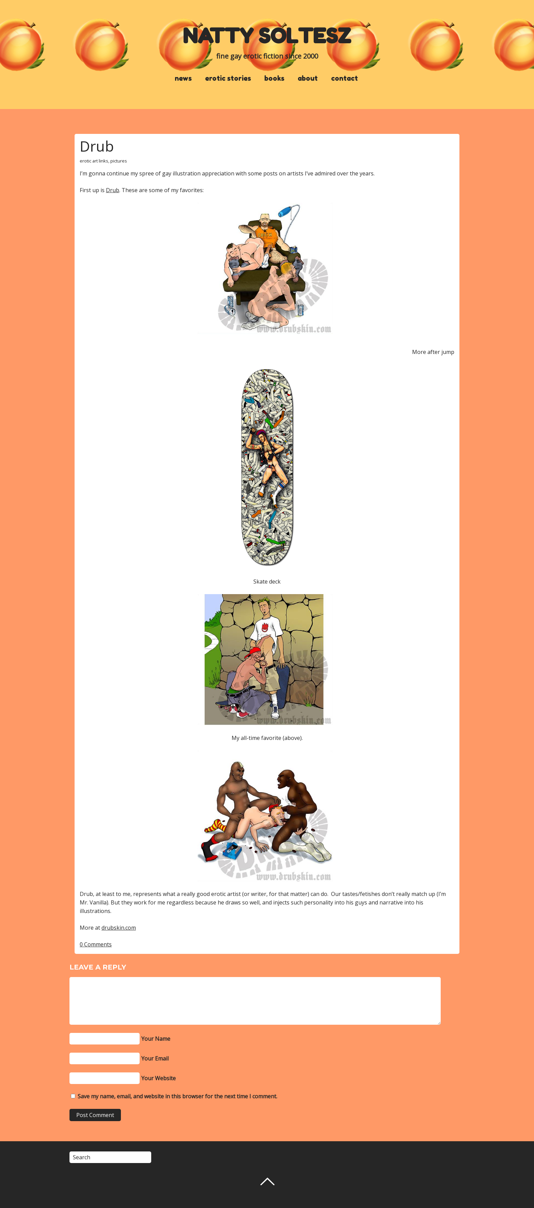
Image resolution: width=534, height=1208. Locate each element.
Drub (97, 146)
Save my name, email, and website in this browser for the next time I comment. (177, 1096)
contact (344, 78)
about (308, 78)
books (274, 78)
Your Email (155, 1058)
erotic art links (94, 161)
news (183, 78)
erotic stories (228, 78)
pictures (118, 161)
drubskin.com (118, 927)
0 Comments (96, 944)
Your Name (155, 1038)
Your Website (158, 1078)
